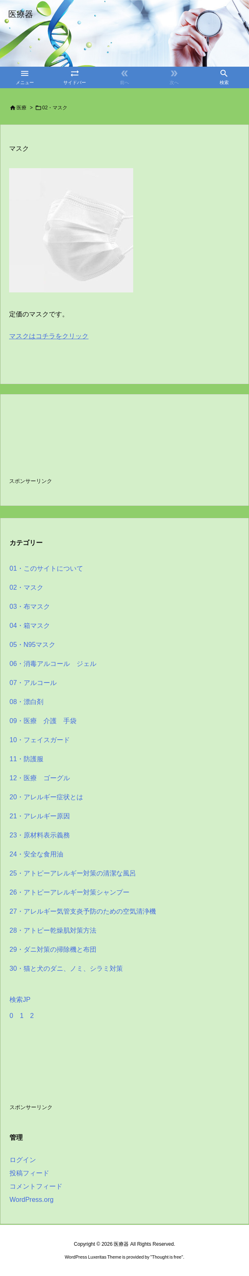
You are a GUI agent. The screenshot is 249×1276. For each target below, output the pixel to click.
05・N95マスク (32, 644)
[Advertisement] (75, 444)
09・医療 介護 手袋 (43, 720)
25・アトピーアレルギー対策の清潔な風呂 (73, 873)
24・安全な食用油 (36, 854)
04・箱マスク (30, 625)
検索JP (20, 999)
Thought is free (166, 1256)
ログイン (23, 1159)
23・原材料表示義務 (40, 835)
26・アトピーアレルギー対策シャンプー (69, 892)
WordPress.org (31, 1199)
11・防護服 (26, 758)
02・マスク (26, 587)
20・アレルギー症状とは (46, 797)
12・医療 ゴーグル (40, 778)
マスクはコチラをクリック (49, 336)
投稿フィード (29, 1173)
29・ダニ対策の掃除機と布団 (53, 949)
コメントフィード (36, 1186)
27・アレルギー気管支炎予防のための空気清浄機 (83, 911)
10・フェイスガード (40, 739)
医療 (21, 108)
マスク (19, 148)
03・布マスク (30, 606)
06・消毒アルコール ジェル (53, 663)
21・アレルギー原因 (40, 816)
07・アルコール (33, 682)
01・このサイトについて (46, 568)
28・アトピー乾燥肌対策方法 (53, 930)
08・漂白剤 (26, 701)
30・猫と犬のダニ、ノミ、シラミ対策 (66, 968)
